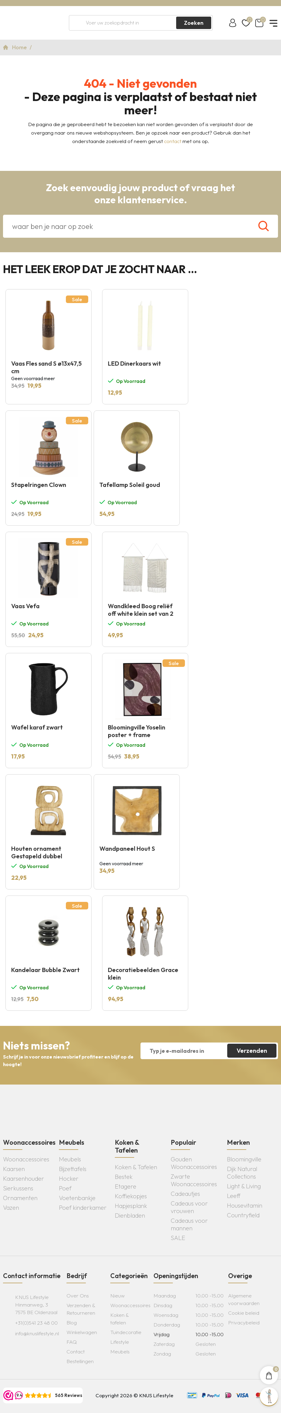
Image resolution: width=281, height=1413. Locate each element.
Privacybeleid (244, 1322)
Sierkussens (18, 1188)
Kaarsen (14, 1169)
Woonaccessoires (26, 1159)
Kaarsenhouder (23, 1178)
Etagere (125, 1186)
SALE (178, 1238)
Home (20, 47)
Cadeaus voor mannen (189, 1224)
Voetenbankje (77, 1198)
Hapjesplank (131, 1205)
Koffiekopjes (131, 1196)
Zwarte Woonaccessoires (194, 1180)
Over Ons (77, 1295)
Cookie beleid (243, 1313)
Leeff (234, 1195)
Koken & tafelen (119, 1319)
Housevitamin (244, 1205)
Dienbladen (130, 1215)
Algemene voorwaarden (244, 1299)
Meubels (70, 1159)
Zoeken (193, 22)
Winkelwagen (81, 1332)
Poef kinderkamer (83, 1207)
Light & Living (244, 1186)
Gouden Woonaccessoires (194, 1162)
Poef (65, 1188)
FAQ (71, 1342)
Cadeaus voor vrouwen (189, 1207)
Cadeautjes (185, 1193)
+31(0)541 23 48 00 (36, 1323)
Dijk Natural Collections (242, 1172)
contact (172, 141)
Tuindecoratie (125, 1332)
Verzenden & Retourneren (80, 1309)
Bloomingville (244, 1159)
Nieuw (117, 1295)
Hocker (69, 1178)
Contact (75, 1351)
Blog (71, 1322)
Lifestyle (119, 1342)
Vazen (11, 1207)
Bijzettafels (72, 1169)
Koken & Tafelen (136, 1167)
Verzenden (252, 1050)
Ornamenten (20, 1198)
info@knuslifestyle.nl (37, 1333)
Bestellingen (80, 1361)
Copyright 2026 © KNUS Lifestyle (134, 1395)
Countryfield (243, 1215)
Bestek (124, 1176)
